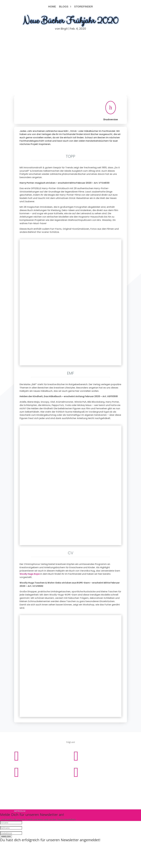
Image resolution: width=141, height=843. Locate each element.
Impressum (62, 783)
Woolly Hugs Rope (30, 573)
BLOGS (63, 6)
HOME (52, 6)
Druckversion (110, 119)
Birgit (64, 29)
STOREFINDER (83, 6)
